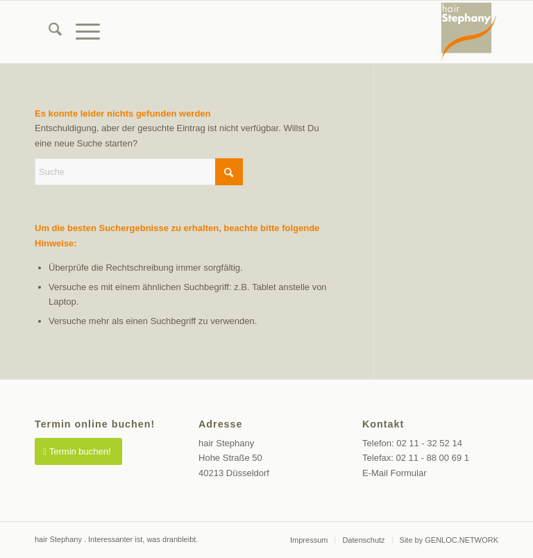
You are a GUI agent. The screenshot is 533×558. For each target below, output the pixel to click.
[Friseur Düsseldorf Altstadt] (468, 32)
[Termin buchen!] (78, 451)
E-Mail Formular (394, 473)
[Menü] (81, 32)
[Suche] (48, 32)
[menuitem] (48, 32)
